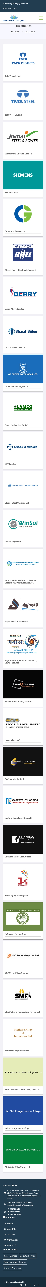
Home (14, 31)
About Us (10, 1229)
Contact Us (10, 1245)
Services (9, 1234)
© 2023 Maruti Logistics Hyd (14, 1282)
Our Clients (11, 1240)
